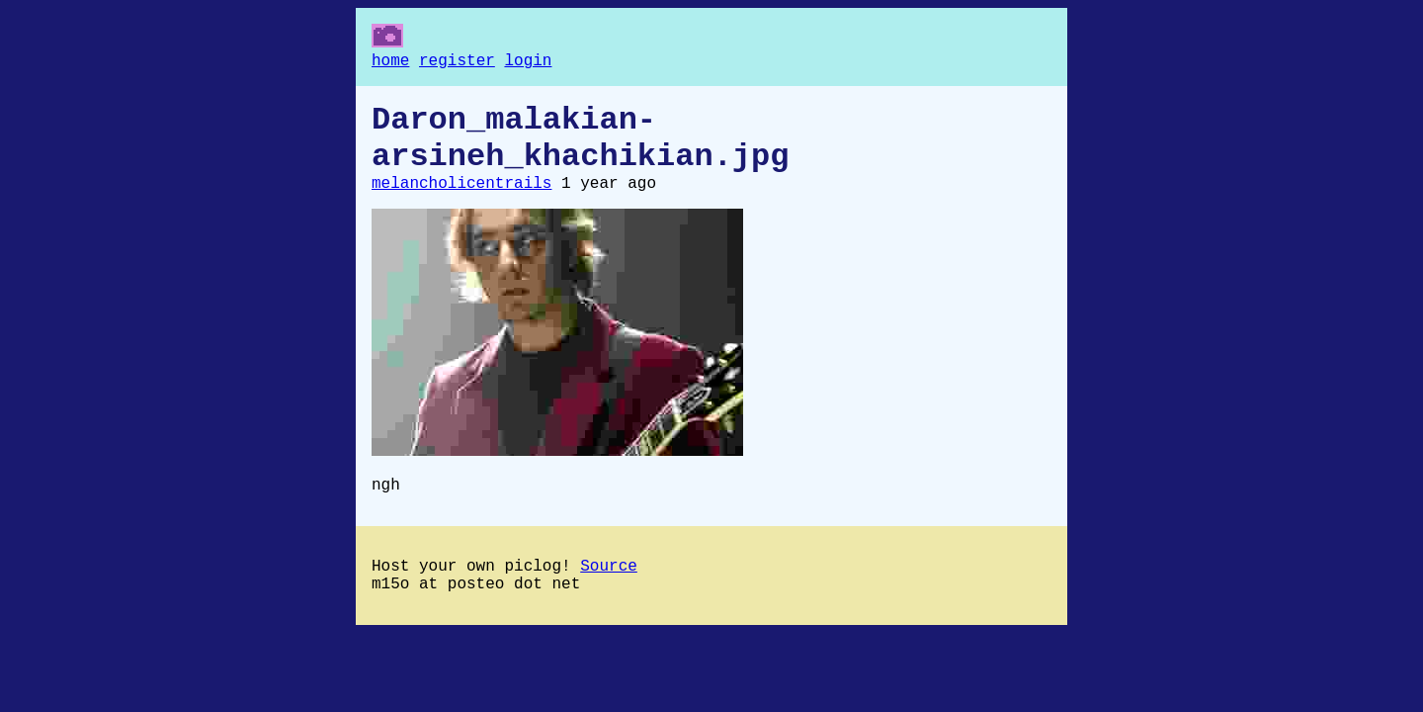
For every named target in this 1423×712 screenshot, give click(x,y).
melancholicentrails (461, 202)
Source (608, 592)
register (457, 63)
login (527, 63)
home (390, 63)
